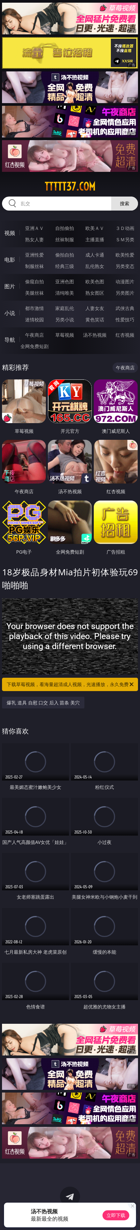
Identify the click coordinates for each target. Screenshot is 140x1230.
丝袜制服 (64, 239)
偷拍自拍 (64, 255)
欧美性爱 (125, 255)
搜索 (124, 203)
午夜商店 (34, 335)
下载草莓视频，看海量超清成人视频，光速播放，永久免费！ (71, 684)
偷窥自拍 (34, 281)
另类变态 (125, 266)
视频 (9, 233)
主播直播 (94, 239)
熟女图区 (94, 293)
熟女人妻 (34, 239)
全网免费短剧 (34, 346)
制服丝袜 (34, 266)
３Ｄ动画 (125, 228)
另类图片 (125, 293)
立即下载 (116, 1215)
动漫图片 (125, 281)
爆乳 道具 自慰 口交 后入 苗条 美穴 (43, 702)
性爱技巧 (125, 319)
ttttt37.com (70, 186)
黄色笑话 (94, 319)
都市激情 (34, 308)
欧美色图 (94, 281)
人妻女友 (94, 308)
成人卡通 (94, 255)
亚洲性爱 (34, 255)
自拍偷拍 (64, 228)
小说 (9, 313)
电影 (9, 259)
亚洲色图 (64, 281)
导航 (9, 339)
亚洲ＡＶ (34, 228)
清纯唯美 (64, 293)
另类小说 (64, 319)
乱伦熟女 (94, 266)
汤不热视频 (95, 335)
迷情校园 (34, 319)
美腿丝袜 (34, 293)
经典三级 (64, 266)
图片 (9, 286)
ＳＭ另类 (125, 239)
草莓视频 (64, 335)
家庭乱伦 (64, 308)
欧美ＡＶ (94, 228)
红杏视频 (125, 335)
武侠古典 (125, 308)
